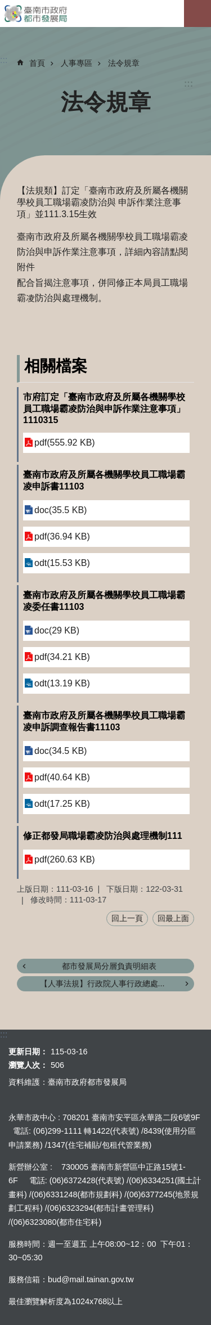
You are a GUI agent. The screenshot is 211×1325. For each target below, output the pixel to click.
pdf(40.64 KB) (62, 777)
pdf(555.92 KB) (64, 442)
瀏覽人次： (28, 1065)
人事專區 (76, 63)
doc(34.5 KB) (60, 751)
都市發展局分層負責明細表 (109, 966)
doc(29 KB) (56, 630)
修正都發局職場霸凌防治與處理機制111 (102, 836)
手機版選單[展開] (197, 13)
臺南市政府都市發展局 (105, 13)
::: (188, 83)
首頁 (37, 63)
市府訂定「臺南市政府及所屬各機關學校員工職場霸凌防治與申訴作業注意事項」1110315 (104, 408)
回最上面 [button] (173, 918)
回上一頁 (127, 918)
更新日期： (28, 1051)
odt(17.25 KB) (62, 804)
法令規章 (124, 63)
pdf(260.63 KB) (64, 859)
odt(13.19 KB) (62, 683)
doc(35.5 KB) (60, 510)
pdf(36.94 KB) (62, 536)
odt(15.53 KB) (62, 563)
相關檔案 (55, 366)
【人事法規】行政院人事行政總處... (102, 983)
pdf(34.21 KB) (62, 657)
